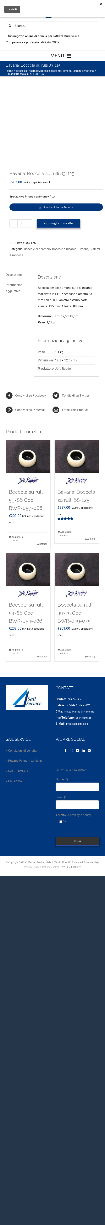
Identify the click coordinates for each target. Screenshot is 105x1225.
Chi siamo (15, 717)
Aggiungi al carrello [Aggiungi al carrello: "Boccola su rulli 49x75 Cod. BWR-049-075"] (66, 588)
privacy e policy (80, 751)
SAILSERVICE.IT (19, 707)
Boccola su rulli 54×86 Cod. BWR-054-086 (26, 549)
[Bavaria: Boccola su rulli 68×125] (77, 393)
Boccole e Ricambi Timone (70, 185)
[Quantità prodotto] (21, 160)
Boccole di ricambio (37, 185)
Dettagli (43, 480)
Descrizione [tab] (14, 211)
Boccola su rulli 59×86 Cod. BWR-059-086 (26, 436)
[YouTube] (77, 687)
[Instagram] (71, 687)
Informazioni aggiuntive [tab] (14, 224)
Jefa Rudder (63, 305)
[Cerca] (10, 25)
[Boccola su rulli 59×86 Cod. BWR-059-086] (28, 393)
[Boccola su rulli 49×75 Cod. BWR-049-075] (77, 506)
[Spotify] (89, 687)
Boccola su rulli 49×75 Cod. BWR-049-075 (75, 549)
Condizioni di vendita (22, 687)
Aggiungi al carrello (58, 160)
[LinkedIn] (83, 687)
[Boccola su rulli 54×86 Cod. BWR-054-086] (28, 506)
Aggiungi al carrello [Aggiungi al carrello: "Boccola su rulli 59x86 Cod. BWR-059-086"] (18, 475)
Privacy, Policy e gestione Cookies (41, 803)
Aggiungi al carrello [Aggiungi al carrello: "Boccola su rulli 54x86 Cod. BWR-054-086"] (18, 588)
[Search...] (52, 25)
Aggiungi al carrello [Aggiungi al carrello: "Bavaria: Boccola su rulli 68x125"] (66, 470)
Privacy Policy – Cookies (25, 697)
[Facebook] (65, 687)
